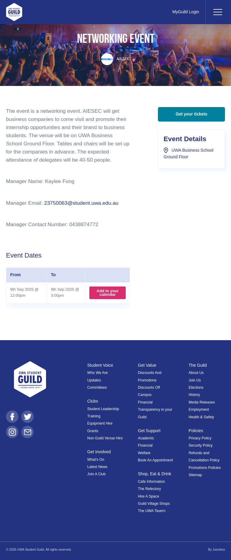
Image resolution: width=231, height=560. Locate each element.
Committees (97, 387)
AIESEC (115, 59)
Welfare (144, 453)
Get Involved (99, 451)
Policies (196, 430)
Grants (92, 431)
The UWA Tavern (151, 511)
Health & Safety (201, 417)
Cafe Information (151, 481)
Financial (145, 445)
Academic (146, 438)
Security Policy (201, 445)
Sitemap (195, 475)
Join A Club (96, 474)
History (194, 395)
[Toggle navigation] (217, 12)
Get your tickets (191, 114)
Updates (94, 380)
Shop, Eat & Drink (154, 473)
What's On (95, 459)
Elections (196, 387)
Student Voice (100, 365)
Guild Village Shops (154, 503)
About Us (196, 373)
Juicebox (219, 549)
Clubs (92, 401)
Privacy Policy (200, 438)
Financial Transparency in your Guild (155, 409)
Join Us (195, 380)
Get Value (147, 365)
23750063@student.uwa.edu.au (81, 203)
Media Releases (202, 402)
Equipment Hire (99, 423)
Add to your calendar (108, 293)
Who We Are (97, 373)
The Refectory (149, 489)
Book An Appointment (155, 460)
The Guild (198, 365)
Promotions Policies (205, 468)
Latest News (97, 467)
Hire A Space (148, 496)
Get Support (149, 430)
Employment (199, 409)
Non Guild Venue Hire (105, 438)
